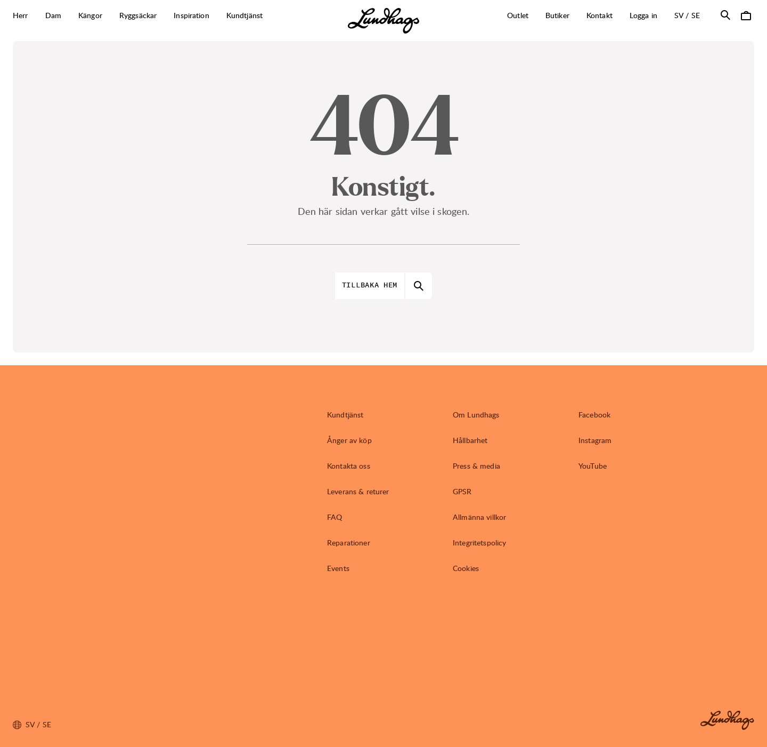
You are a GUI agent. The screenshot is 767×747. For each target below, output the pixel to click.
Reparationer (348, 542)
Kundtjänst (345, 414)
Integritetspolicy (479, 542)
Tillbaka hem (369, 285)
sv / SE (691, 15)
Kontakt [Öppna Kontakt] (599, 15)
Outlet (517, 15)
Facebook (594, 414)
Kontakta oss (348, 466)
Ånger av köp (349, 440)
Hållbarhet (470, 440)
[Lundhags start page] (383, 21)
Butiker (557, 15)
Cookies (466, 568)
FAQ (334, 517)
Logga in (643, 15)
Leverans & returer (358, 491)
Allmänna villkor (479, 517)
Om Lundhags (476, 414)
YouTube (592, 466)
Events (338, 568)
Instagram (594, 440)
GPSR (462, 491)
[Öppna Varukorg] (745, 14)
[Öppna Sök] (725, 14)
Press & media (476, 466)
